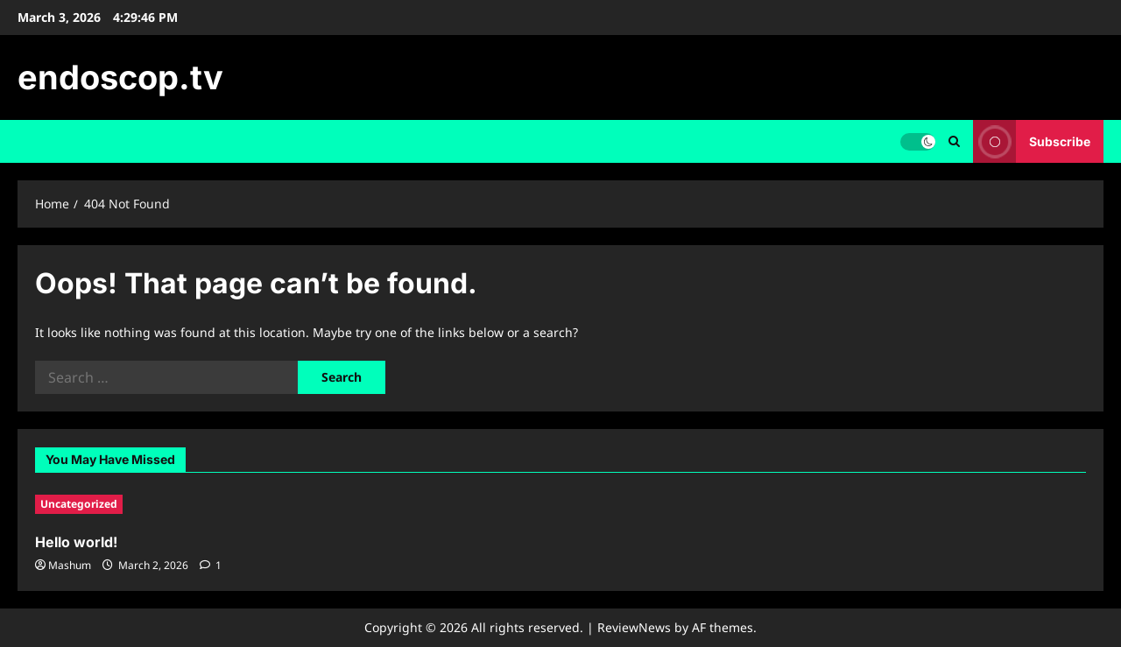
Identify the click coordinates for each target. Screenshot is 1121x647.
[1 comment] (211, 565)
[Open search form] (954, 141)
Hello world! (76, 542)
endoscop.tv (120, 77)
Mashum (69, 565)
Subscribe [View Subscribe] (1031, 141)
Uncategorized (78, 503)
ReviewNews (634, 627)
